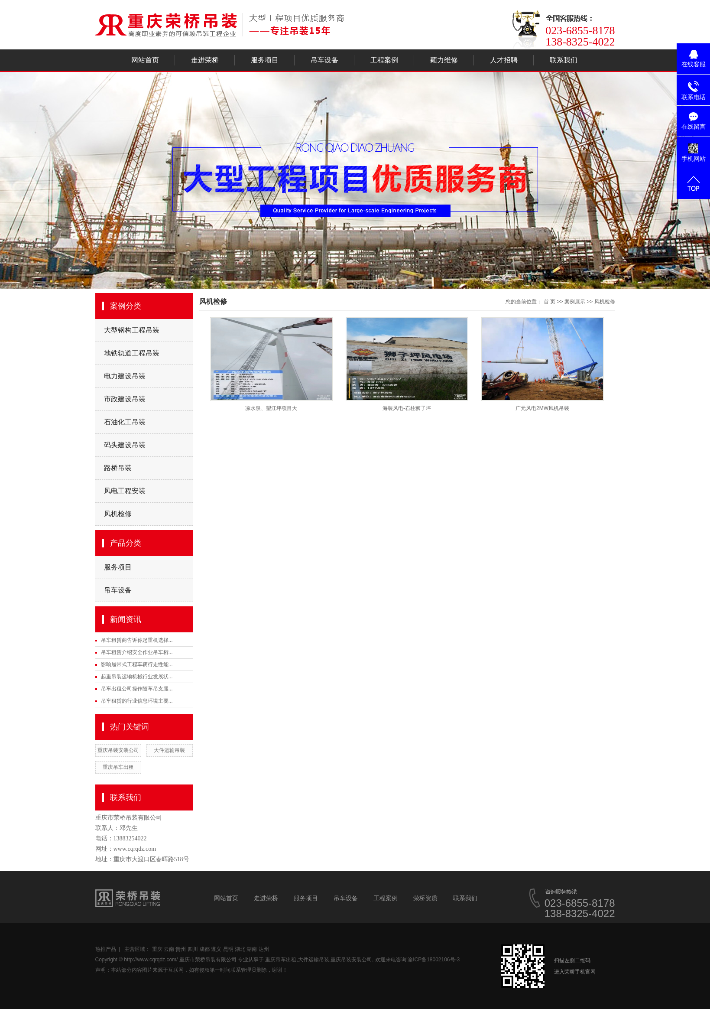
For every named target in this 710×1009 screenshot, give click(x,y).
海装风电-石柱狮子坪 (407, 408)
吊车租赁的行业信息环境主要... (137, 701)
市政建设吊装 (125, 399)
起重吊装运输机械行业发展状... (137, 677)
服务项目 (265, 60)
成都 (204, 949)
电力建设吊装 (125, 376)
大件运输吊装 (169, 750)
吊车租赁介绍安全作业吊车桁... (137, 652)
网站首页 (145, 60)
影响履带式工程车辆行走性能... (137, 664)
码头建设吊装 (125, 445)
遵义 (216, 949)
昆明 (228, 949)
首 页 (549, 302)
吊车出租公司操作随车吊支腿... (137, 689)
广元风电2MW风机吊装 (542, 408)
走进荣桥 (205, 60)
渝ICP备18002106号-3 (434, 960)
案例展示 (574, 302)
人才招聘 (504, 60)
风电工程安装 (125, 491)
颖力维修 (444, 60)
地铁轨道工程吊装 (131, 353)
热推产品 (105, 949)
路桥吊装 (118, 468)
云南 (169, 949)
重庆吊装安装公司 (118, 750)
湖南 (251, 949)
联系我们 (563, 60)
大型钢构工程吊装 (131, 330)
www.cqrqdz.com (134, 849)
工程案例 (384, 60)
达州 (264, 949)
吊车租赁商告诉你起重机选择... (137, 640)
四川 (193, 949)
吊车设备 (324, 60)
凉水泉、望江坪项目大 (271, 408)
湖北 (240, 949)
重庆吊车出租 (118, 767)
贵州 (180, 949)
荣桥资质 (425, 898)
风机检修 (118, 514)
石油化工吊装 (125, 422)
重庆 (157, 949)
